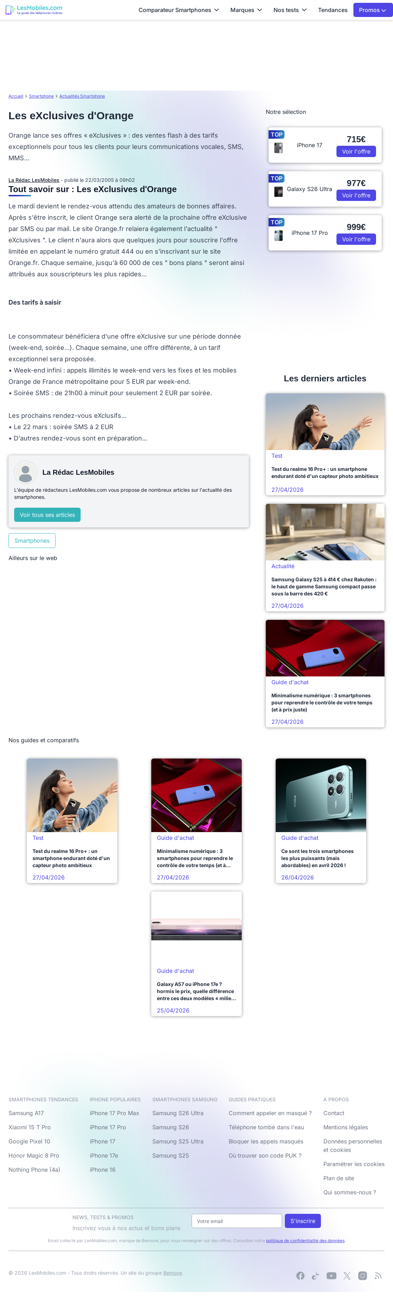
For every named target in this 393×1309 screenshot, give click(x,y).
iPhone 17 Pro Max (114, 1113)
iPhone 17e (104, 1155)
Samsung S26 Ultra (178, 1113)
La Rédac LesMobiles (33, 180)
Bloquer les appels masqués (266, 1141)
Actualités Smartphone (82, 96)
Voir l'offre (356, 151)
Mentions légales (345, 1127)
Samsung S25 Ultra (178, 1141)
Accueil (15, 96)
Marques (246, 9)
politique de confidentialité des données (305, 1240)
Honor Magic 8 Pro (33, 1155)
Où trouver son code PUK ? (265, 1155)
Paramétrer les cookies (354, 1163)
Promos (372, 9)
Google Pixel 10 (29, 1141)
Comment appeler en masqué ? (270, 1113)
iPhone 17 (102, 1141)
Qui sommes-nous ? (349, 1192)
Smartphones (31, 540)
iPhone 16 (103, 1169)
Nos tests (290, 9)
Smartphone (41, 96)
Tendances (333, 9)
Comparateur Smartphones (179, 9)
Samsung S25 (170, 1155)
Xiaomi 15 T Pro (29, 1127)
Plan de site (338, 1178)
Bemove (172, 1273)
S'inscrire (303, 1220)
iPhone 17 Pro (108, 1127)
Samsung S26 (170, 1127)
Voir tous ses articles (47, 514)
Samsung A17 (26, 1113)
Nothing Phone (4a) (34, 1169)
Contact (333, 1113)
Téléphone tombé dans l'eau (266, 1127)
